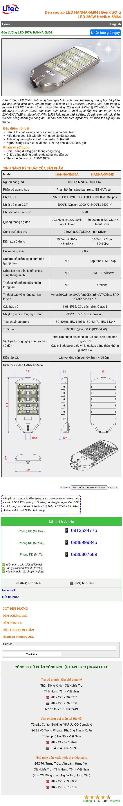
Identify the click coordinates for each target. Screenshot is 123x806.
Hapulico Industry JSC (18, 636)
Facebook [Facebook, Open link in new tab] (8, 590)
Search (7, 644)
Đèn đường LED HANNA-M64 (89, 487)
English (115, 24)
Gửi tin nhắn (10, 597)
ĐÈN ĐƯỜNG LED (15, 615)
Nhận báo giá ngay (105, 33)
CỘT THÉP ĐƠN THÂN (18, 630)
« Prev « (65, 487)
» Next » (113, 487)
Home (6, 24)
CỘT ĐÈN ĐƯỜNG (15, 608)
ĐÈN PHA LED (12, 623)
